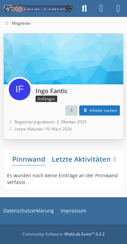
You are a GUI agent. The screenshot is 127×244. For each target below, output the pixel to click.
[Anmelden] (101, 8)
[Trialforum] (38, 8)
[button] (71, 110)
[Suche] (84, 8)
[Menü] (118, 8)
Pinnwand (28, 159)
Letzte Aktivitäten (81, 159)
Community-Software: (63, 234)
